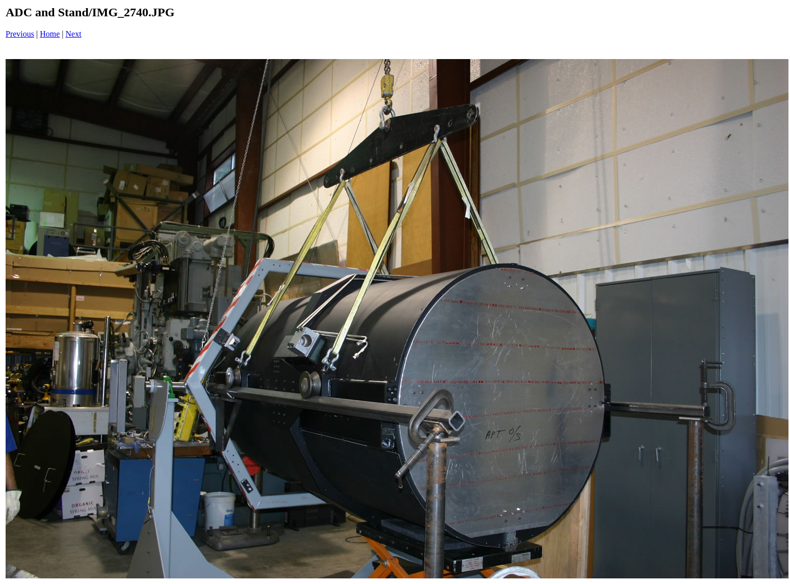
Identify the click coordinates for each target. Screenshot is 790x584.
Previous (20, 34)
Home (50, 34)
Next (74, 34)
